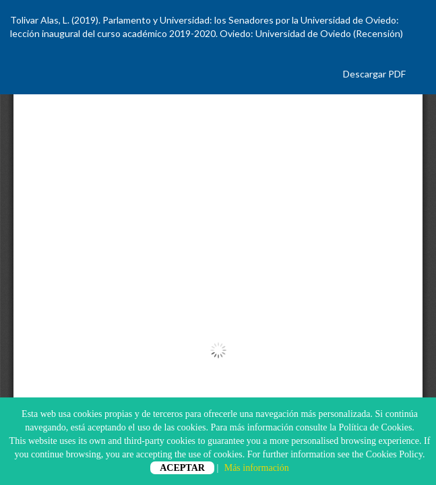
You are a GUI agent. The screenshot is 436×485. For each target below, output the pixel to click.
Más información (256, 468)
